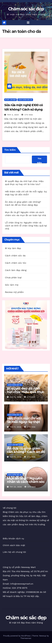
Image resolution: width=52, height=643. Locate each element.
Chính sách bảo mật (14, 545)
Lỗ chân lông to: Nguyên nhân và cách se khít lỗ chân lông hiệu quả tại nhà (26, 225)
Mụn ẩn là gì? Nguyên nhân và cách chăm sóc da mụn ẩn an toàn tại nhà (26, 483)
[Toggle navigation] (28, 23)
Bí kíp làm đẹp (10, 99)
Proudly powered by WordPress (17, 636)
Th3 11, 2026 (15, 397)
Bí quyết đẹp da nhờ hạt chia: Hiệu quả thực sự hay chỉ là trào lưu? (25, 391)
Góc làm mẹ (11, 284)
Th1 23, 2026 (16, 487)
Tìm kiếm (10, 149)
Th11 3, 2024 (13, 115)
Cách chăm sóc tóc (15, 263)
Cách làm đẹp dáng (15, 270)
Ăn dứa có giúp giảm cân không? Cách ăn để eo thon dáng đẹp (26, 451)
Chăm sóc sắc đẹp (26, 8)
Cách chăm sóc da (25, 99)
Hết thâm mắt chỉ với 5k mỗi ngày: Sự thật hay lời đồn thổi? (24, 421)
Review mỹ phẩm (14, 292)
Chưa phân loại (13, 277)
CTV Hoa (27, 115)
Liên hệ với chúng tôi (14, 552)
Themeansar (25, 638)
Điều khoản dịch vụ (13, 538)
